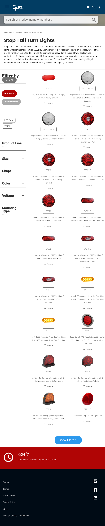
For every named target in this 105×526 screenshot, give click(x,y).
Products (9, 93)
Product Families (11, 102)
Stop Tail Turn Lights (33, 33)
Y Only (7, 126)
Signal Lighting (15, 33)
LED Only (8, 120)
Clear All (9, 80)
